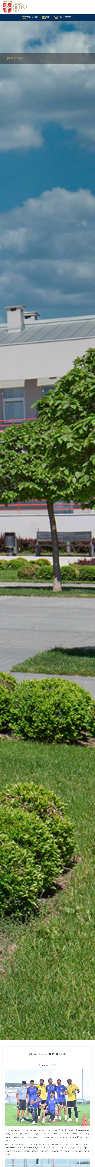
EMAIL (46, 17)
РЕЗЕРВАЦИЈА (30, 17)
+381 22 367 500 (62, 17)
